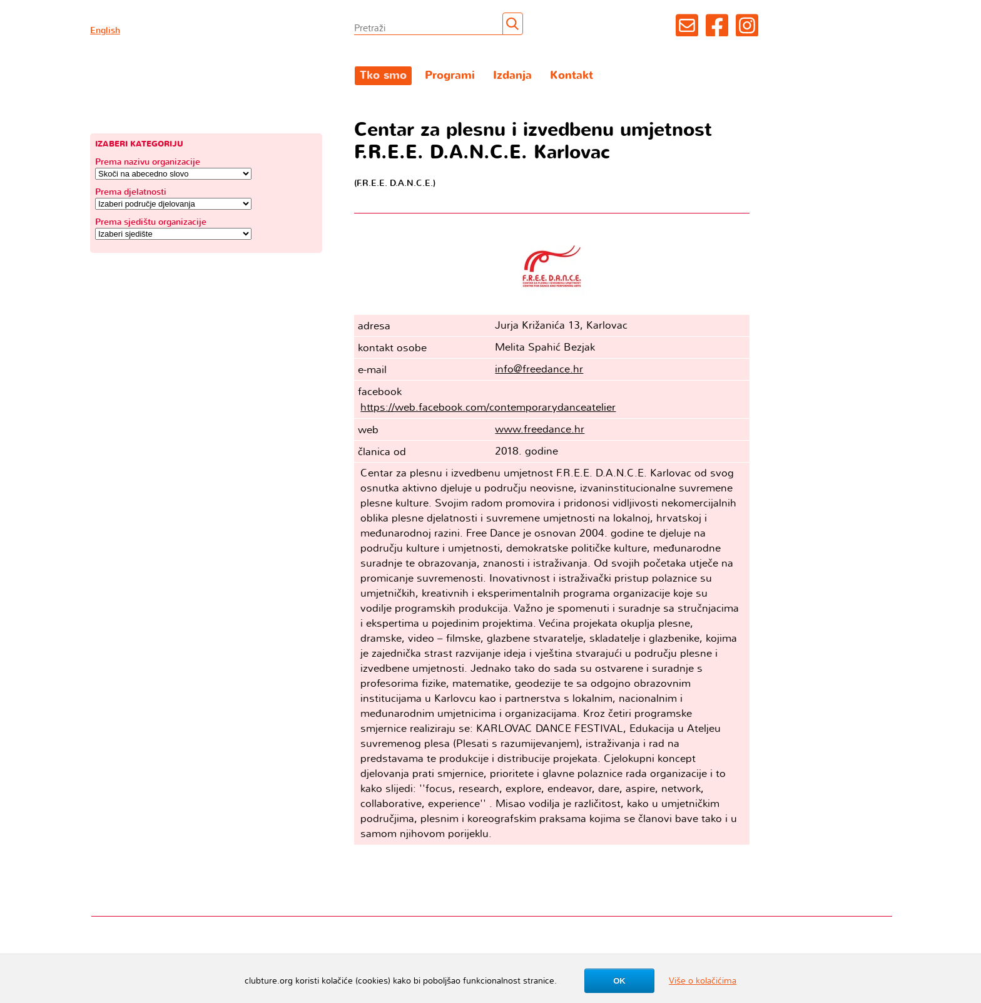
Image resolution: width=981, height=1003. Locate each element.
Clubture (206, 75)
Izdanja (512, 75)
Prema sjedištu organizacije (150, 222)
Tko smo (383, 75)
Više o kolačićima (702, 981)
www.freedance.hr (539, 429)
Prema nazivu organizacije (147, 162)
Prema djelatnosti (130, 192)
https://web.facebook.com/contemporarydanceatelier (488, 407)
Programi (450, 75)
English (105, 30)
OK (619, 980)
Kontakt (571, 75)
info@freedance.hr (539, 369)
